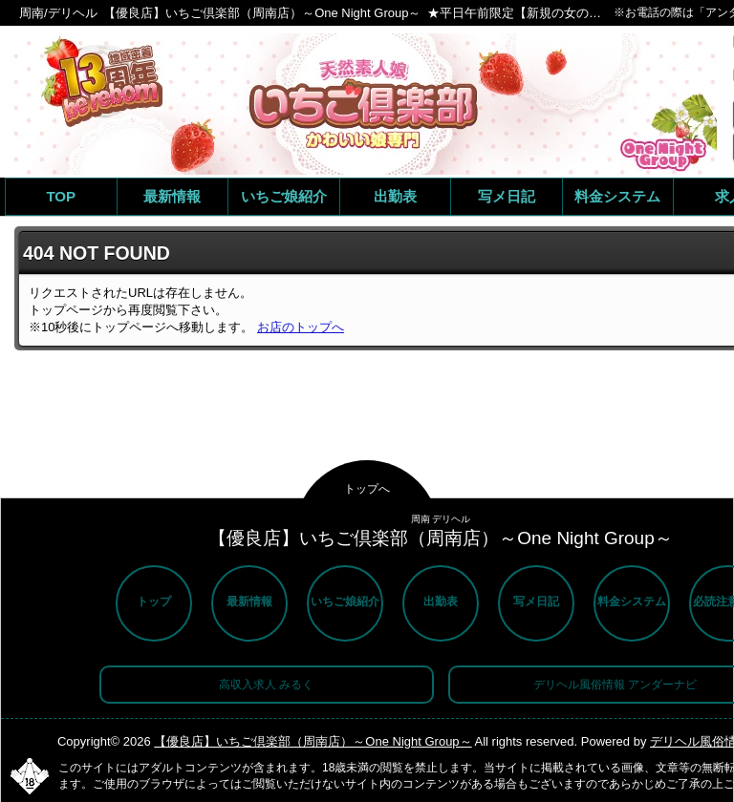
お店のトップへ (300, 327)
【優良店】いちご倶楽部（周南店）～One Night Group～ (312, 741)
